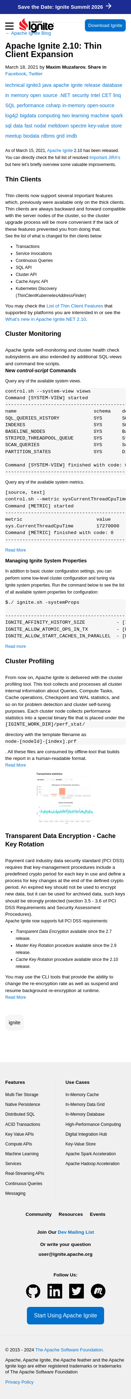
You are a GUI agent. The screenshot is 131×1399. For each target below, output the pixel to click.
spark (117, 115)
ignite (14, 1022)
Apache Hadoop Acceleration (93, 1163)
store (116, 126)
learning (80, 115)
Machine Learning (21, 1153)
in (7, 95)
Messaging (15, 1193)
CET (106, 95)
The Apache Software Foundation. (69, 1349)
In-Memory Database (85, 1114)
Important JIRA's (104, 157)
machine (100, 115)
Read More (15, 550)
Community (39, 1214)
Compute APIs (18, 1144)
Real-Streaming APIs (24, 1173)
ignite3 (33, 85)
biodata (31, 136)
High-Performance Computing (93, 1124)
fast (28, 126)
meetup (13, 136)
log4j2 (11, 115)
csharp (53, 105)
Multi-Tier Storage (21, 1094)
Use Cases (78, 1082)
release (93, 85)
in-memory (74, 105)
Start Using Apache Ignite (65, 1315)
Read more (15, 646)
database (112, 85)
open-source (101, 105)
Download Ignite (105, 25)
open (35, 95)
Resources (71, 1214)
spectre (79, 126)
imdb (71, 136)
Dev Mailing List (76, 1232)
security (80, 95)
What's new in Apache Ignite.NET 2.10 (45, 319)
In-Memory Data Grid (85, 1104)
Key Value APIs (19, 1134)
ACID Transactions (22, 1124)
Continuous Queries (23, 1183)
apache (61, 85)
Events (97, 1214)
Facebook (15, 73)
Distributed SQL (20, 1114)
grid (61, 136)
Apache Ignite (60, 150)
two (66, 115)
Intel (95, 95)
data (18, 126)
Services (13, 1163)
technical (14, 85)
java (47, 85)
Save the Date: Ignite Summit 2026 (65, 7)
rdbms (48, 136)
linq (117, 95)
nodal (40, 126)
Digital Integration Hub (86, 1134)
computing (49, 115)
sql (8, 126)
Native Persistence (22, 1104)
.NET (65, 95)
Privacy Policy (19, 1382)
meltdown (58, 126)
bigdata (28, 115)
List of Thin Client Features (74, 306)
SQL (10, 105)
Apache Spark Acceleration (91, 1153)
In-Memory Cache (82, 1094)
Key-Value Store (81, 1144)
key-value (98, 126)
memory (20, 95)
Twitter (36, 73)
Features (15, 1082)
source (50, 95)
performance (30, 105)
